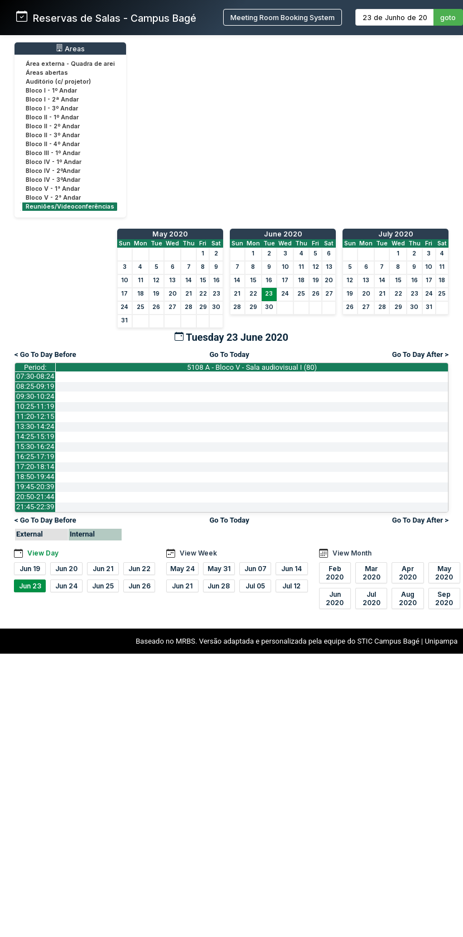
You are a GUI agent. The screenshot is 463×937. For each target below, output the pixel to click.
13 (172, 280)
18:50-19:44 (35, 476)
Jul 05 (255, 586)
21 (188, 293)
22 (203, 293)
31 (124, 320)
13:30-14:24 (35, 426)
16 (216, 280)
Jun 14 (291, 568)
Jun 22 (139, 568)
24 (124, 307)
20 (172, 293)
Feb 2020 (335, 572)
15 (203, 280)
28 (188, 307)
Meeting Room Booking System (282, 17)
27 (172, 307)
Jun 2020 (335, 598)
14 (188, 280)
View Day (43, 553)
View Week (198, 553)
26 (156, 307)
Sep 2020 (444, 598)
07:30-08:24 (35, 376)
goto (448, 17)
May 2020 (170, 234)
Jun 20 (66, 568)
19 (156, 293)
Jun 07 (255, 568)
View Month (352, 553)
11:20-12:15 (35, 416)
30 (216, 307)
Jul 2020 (371, 598)
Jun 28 (219, 586)
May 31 (219, 568)
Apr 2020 (408, 572)
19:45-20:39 (35, 486)
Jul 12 (291, 586)
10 (124, 280)
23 (216, 293)
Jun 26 (139, 586)
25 (140, 307)
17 (124, 293)
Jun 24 (66, 586)
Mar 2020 (371, 572)
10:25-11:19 (35, 406)
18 (140, 293)
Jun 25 (103, 586)
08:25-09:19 (35, 386)
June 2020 (283, 234)
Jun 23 (30, 586)
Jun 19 (30, 568)
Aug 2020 (408, 598)
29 (203, 307)
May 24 (182, 568)
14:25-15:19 (35, 436)
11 (140, 280)
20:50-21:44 (35, 496)
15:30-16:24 (35, 446)
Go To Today (229, 354)
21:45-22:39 (35, 507)
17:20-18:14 (35, 466)
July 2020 (395, 234)
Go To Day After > (420, 354)
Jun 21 (103, 568)
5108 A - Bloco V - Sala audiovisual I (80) (252, 367)
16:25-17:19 (35, 456)
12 (156, 280)
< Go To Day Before (45, 354)
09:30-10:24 (35, 396)
